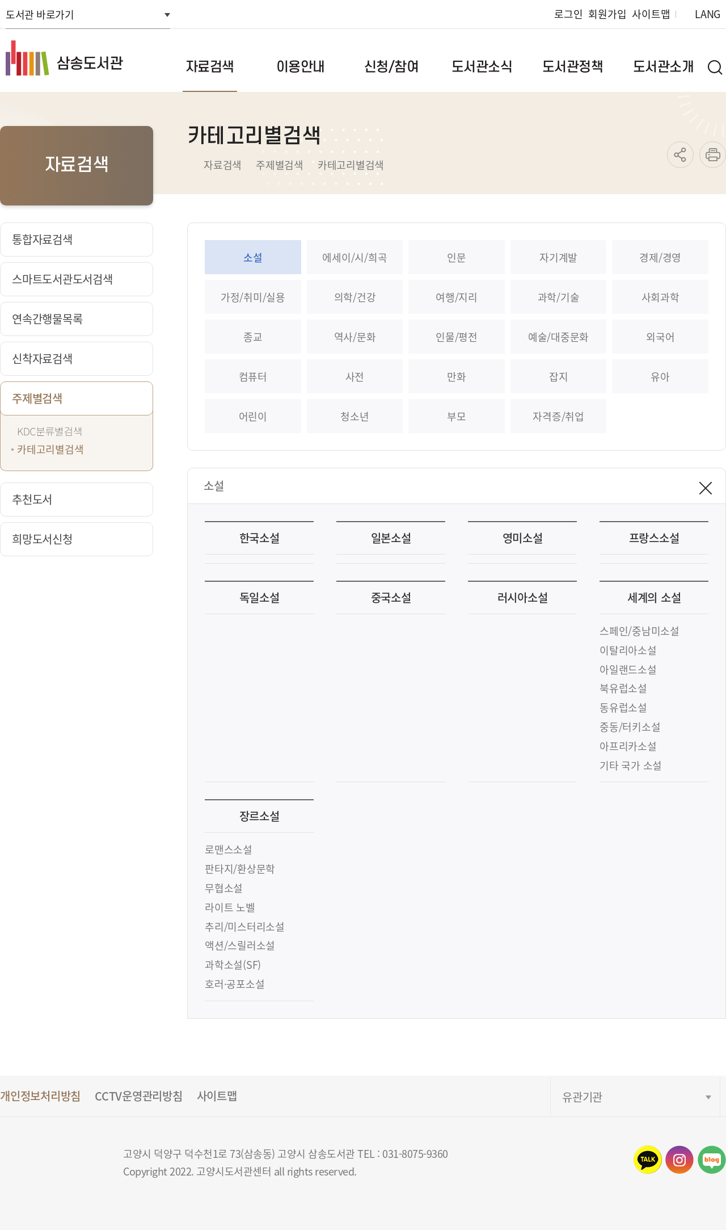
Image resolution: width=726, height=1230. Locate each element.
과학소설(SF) (233, 964)
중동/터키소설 (630, 726)
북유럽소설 (623, 688)
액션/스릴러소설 (240, 945)
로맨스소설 (228, 849)
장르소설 (259, 816)
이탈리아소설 (628, 650)
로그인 (568, 14)
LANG (707, 14)
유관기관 (582, 1097)
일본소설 (391, 538)
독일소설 (259, 597)
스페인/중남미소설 (639, 630)
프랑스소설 (654, 538)
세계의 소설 (654, 597)
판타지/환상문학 (240, 868)
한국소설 (259, 538)
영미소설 (523, 538)
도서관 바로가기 (40, 14)
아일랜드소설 (628, 669)
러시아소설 (522, 597)
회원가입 (607, 14)
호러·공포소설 (234, 983)
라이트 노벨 (230, 907)
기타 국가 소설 (631, 765)
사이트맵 (651, 14)
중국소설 (391, 597)
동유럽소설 (623, 707)
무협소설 (224, 887)
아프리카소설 (628, 745)
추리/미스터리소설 (245, 926)
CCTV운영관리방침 (139, 1096)
